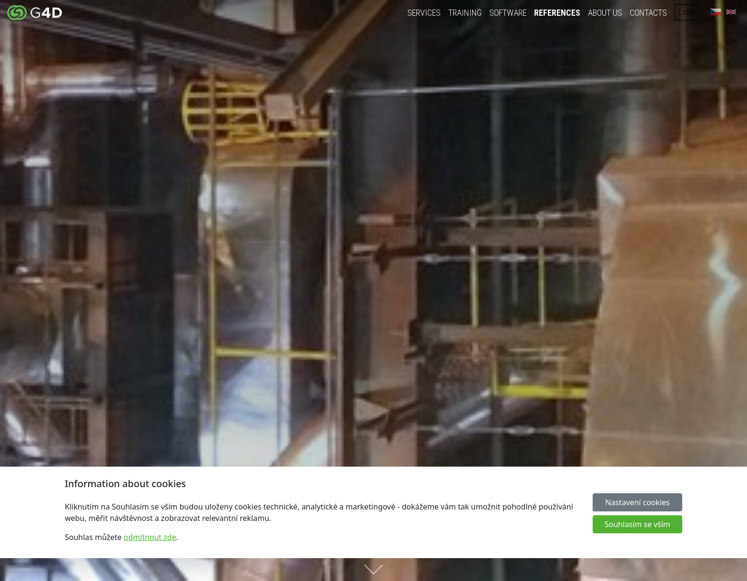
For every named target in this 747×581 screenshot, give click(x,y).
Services (424, 13)
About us (605, 13)
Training (465, 13)
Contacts (648, 13)
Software (507, 13)
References (557, 13)
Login (687, 12)
